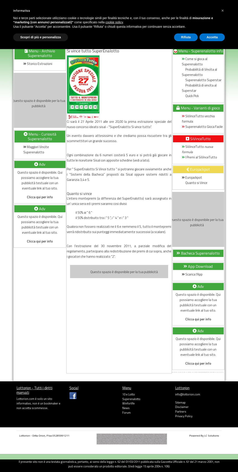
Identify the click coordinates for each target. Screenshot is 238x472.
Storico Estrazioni (37, 63)
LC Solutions (211, 435)
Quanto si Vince (194, 182)
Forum (126, 412)
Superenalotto (131, 399)
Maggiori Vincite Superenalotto (36, 149)
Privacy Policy (183, 416)
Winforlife (128, 403)
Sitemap (180, 402)
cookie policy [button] (114, 22)
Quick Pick (190, 95)
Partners (180, 411)
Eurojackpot (192, 177)
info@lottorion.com (187, 394)
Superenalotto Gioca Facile (202, 126)
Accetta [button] (212, 37)
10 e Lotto (128, 394)
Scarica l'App (192, 274)
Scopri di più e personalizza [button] (40, 37)
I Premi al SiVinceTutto (200, 157)
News (126, 408)
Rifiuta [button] (186, 37)
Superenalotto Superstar (201, 80)
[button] (222, 10)
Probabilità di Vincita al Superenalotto (199, 72)
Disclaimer (182, 407)
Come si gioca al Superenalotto (194, 61)
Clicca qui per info (40, 197)
